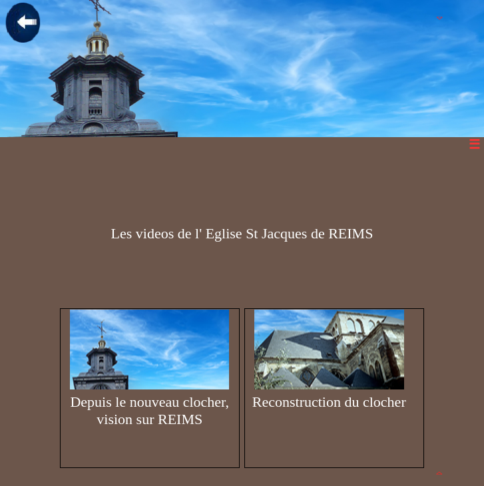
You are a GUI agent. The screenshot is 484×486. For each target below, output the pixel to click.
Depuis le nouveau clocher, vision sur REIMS (149, 368)
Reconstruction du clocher (329, 360)
